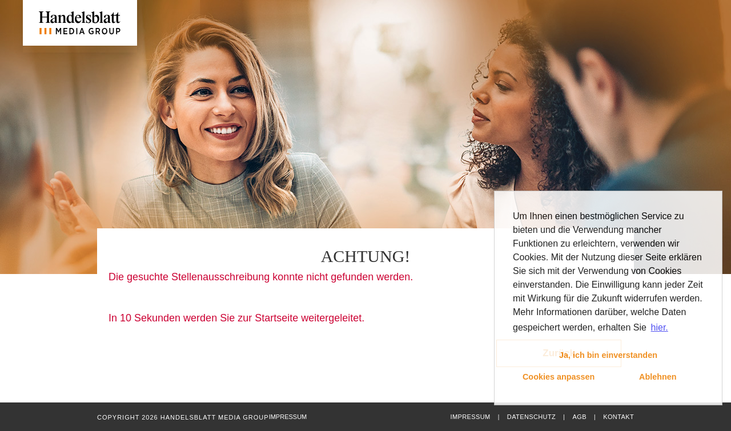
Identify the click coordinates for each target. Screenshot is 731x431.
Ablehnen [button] (658, 376)
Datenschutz (531, 416)
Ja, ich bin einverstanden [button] (608, 355)
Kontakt (618, 416)
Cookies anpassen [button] (559, 376)
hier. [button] (659, 327)
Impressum (470, 416)
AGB (579, 416)
